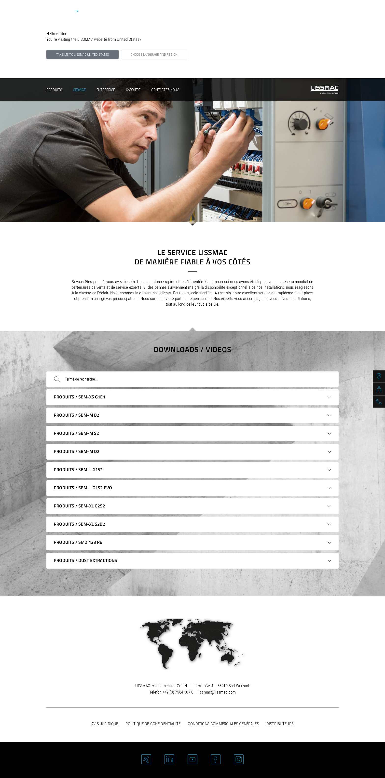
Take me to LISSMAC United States (82, 54)
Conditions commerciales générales (223, 723)
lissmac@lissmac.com (217, 692)
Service (79, 90)
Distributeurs (280, 723)
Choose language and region (154, 54)
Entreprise (105, 90)
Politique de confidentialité (152, 723)
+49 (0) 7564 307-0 (178, 692)
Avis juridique (104, 723)
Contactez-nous (165, 90)
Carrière (133, 90)
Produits (54, 90)
